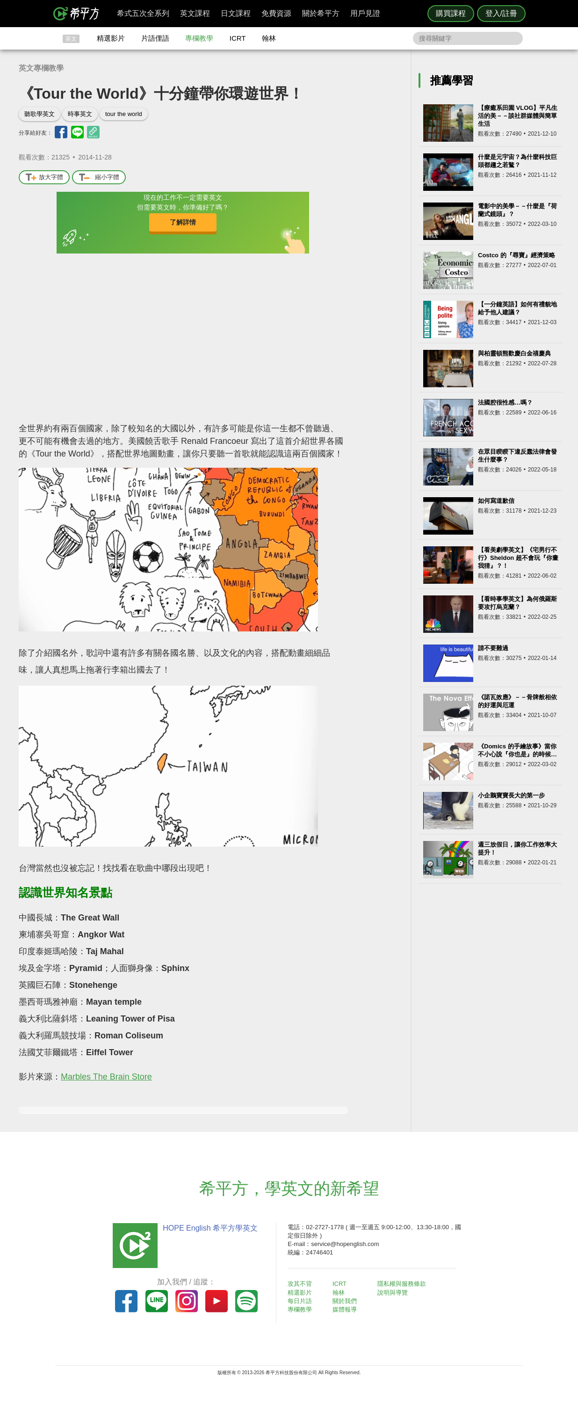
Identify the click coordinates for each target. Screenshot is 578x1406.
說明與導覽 (392, 1292)
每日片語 (300, 1301)
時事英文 (80, 113)
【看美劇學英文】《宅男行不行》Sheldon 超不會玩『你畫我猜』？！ (518, 557)
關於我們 (345, 1301)
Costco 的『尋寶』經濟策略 (516, 255)
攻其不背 (300, 1283)
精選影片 (111, 38)
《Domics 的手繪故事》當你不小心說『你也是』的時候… (517, 750)
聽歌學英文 (39, 113)
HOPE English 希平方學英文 (209, 1228)
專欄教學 (199, 38)
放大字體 (44, 177)
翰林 (269, 38)
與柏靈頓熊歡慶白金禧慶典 (514, 353)
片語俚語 (155, 38)
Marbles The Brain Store (106, 1076)
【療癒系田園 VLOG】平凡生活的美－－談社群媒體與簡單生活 (517, 115)
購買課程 (451, 13)
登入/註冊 (501, 13)
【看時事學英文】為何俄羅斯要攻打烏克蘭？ (517, 602)
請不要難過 (493, 648)
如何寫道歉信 (496, 500)
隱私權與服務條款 (401, 1283)
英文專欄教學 (41, 68)
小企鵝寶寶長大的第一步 (511, 795)
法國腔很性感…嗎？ (505, 402)
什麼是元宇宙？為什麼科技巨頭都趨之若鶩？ (517, 160)
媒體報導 (345, 1309)
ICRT (238, 38)
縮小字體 (99, 177)
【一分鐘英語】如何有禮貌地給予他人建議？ (517, 308)
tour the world (123, 113)
